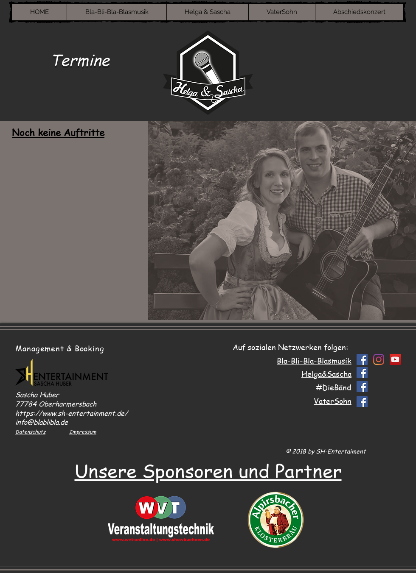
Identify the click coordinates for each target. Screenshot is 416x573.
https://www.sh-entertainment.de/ (71, 413)
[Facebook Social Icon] (362, 359)
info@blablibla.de (41, 422)
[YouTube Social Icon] (395, 359)
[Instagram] (378, 359)
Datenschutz (30, 431)
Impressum (82, 431)
